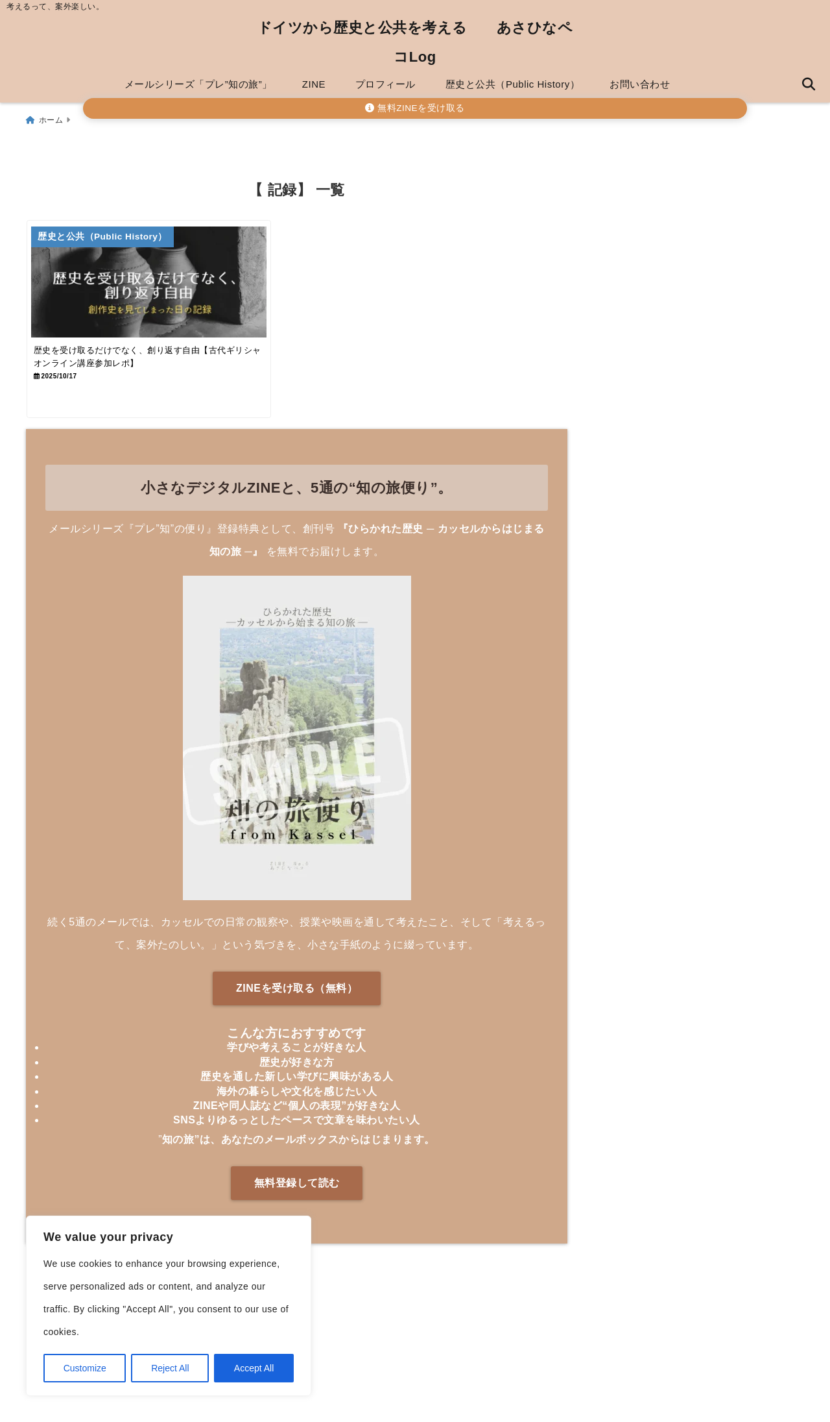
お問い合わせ (640, 84)
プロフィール (385, 84)
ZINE (314, 84)
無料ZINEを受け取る (414, 108)
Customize (85, 1368)
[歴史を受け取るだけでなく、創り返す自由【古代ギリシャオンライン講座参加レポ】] (160, 283)
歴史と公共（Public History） (512, 84)
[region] (168, 1306)
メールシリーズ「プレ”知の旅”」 (198, 84)
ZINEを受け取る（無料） (296, 1006)
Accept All (254, 1368)
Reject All (170, 1368)
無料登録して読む (297, 1201)
